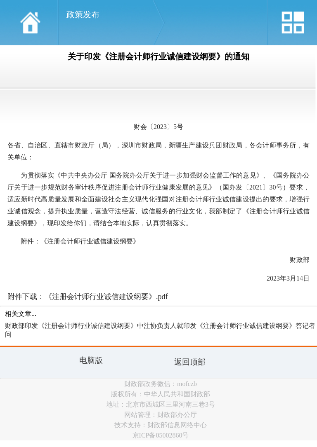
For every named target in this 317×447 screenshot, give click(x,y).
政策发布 (82, 14)
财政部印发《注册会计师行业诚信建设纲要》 (71, 325)
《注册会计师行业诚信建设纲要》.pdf (106, 297)
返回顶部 (190, 362)
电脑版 (91, 360)
